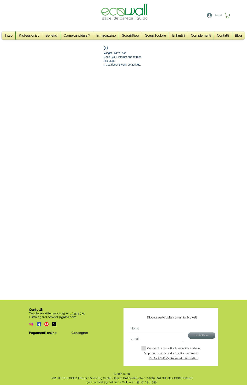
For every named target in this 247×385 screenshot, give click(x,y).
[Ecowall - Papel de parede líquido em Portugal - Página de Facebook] (39, 324)
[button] (228, 15)
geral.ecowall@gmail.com (58, 317)
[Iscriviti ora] (201, 335)
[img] (31, 341)
